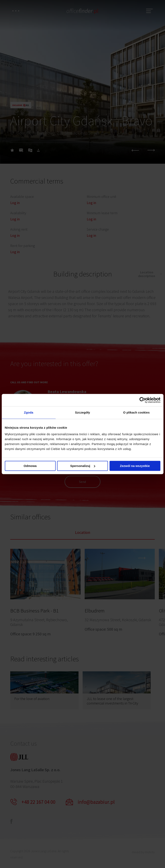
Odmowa (30, 466)
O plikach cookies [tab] (136, 412)
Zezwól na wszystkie (135, 466)
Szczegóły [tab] (82, 412)
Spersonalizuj (82, 466)
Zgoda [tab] (28, 412)
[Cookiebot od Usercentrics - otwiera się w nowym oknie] (142, 400)
